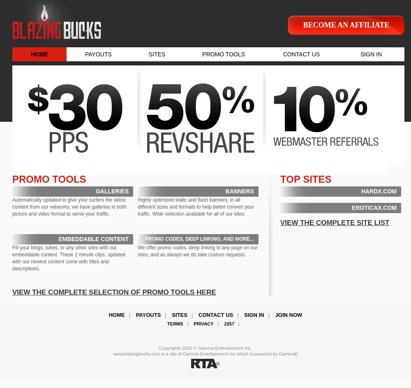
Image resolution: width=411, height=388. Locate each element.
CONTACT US (301, 54)
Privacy (204, 323)
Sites (179, 315)
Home (117, 315)
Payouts (148, 315)
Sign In (254, 315)
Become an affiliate (346, 25)
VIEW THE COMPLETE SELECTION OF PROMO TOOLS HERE (114, 292)
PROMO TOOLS (223, 54)
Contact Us (216, 315)
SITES (157, 54)
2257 (229, 323)
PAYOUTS (98, 54)
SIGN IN (371, 54)
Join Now (288, 315)
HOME (39, 54)
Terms (175, 323)
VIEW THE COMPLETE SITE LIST (334, 222)
